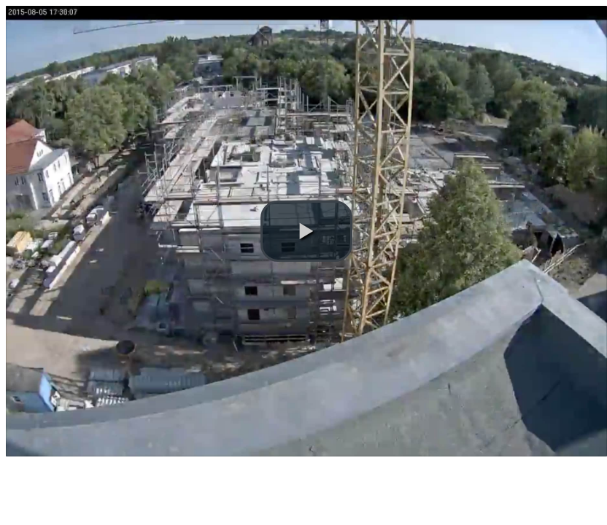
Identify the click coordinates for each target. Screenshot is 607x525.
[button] (306, 231)
